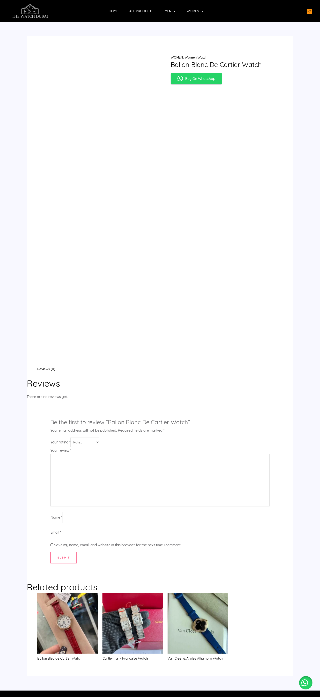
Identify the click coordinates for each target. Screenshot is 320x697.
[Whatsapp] (160, 658)
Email (55, 411)
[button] (304, 681)
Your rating (60, 315)
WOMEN (195, 11)
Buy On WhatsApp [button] (196, 79)
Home (113, 11)
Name (56, 395)
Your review (60, 323)
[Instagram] (309, 11)
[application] (173, 11)
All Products (141, 11)
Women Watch (198, 57)
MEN (170, 11)
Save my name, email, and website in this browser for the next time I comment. (117, 424)
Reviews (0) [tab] (47, 242)
